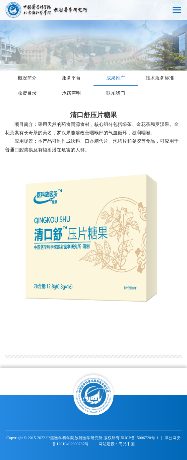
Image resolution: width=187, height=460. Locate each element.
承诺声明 (71, 93)
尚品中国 (127, 444)
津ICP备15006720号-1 (140, 437)
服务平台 (71, 78)
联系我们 (115, 93)
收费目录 (27, 93)
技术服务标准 (160, 78)
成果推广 (115, 78)
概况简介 (27, 78)
